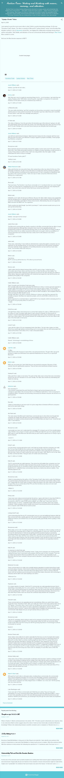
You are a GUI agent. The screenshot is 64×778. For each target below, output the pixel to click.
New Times (30, 78)
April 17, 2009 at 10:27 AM (15, 595)
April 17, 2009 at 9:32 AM (14, 408)
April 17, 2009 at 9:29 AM (14, 357)
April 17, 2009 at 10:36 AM (15, 669)
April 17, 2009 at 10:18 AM (15, 456)
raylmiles (10, 348)
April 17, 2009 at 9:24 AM (14, 219)
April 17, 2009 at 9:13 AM (14, 90)
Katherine (10, 386)
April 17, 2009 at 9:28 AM (14, 343)
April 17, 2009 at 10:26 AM (15, 560)
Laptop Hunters (20, 78)
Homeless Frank (9, 78)
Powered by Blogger (32, 775)
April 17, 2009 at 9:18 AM (14, 128)
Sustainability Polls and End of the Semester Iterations (17, 753)
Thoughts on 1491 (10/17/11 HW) (10, 714)
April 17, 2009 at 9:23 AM (14, 190)
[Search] (62, 3)
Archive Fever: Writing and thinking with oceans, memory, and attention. (32, 4)
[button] (62, 20)
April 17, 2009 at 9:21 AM (14, 162)
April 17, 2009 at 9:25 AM (14, 236)
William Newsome (13, 166)
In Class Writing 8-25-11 (8, 734)
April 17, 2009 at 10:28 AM (15, 612)
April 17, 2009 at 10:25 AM (15, 522)
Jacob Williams (12, 85)
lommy (10, 95)
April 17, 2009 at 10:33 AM (15, 651)
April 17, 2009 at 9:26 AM (14, 278)
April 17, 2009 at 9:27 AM (14, 320)
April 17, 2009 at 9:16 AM (14, 116)
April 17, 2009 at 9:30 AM (14, 397)
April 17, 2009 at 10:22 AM (15, 472)
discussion (19, 30)
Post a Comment (7, 703)
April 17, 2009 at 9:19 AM (14, 141)
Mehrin (10, 362)
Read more (59, 728)
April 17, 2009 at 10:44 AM (15, 699)
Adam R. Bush (12, 673)
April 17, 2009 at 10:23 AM (15, 491)
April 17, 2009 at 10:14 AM (15, 440)
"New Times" (58, 32)
